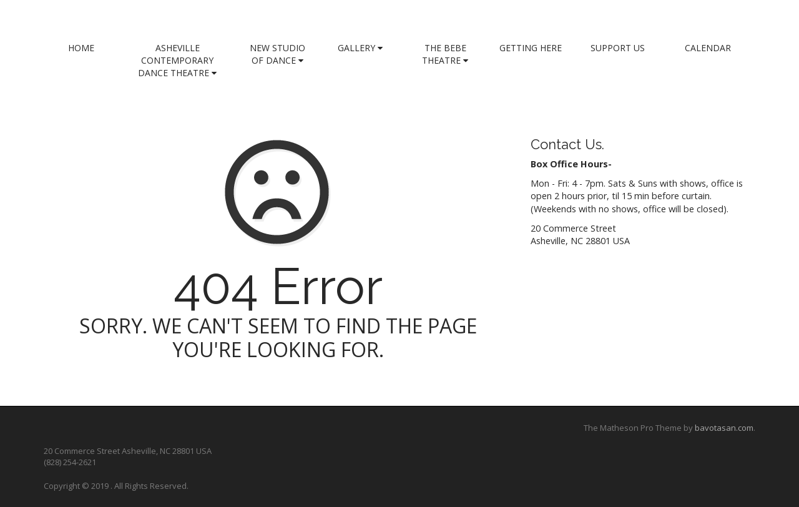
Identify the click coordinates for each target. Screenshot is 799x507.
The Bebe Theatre (445, 54)
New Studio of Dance (277, 54)
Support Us (618, 48)
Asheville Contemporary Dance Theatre (177, 60)
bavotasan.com (724, 427)
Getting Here (530, 48)
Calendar (708, 48)
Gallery (360, 48)
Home (81, 48)
